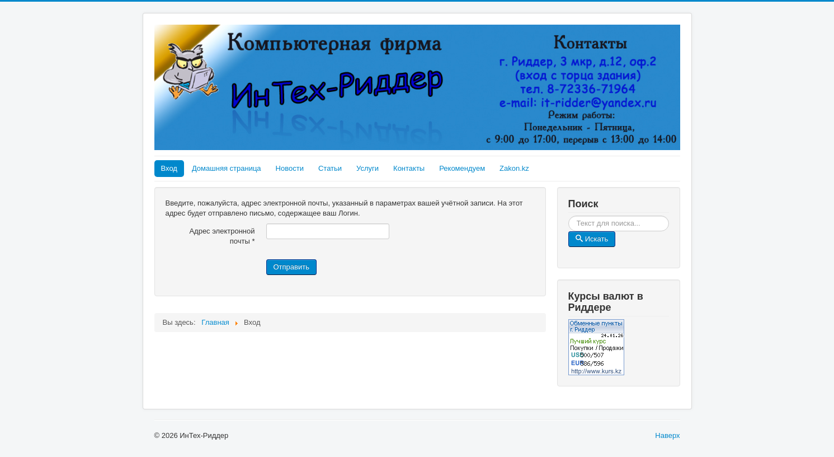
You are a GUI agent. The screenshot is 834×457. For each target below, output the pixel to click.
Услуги (367, 168)
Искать (592, 239)
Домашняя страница (226, 168)
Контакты (409, 168)
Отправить (291, 267)
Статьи (330, 168)
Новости (290, 168)
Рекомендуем (462, 168)
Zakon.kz (514, 168)
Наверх (667, 435)
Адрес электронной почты (222, 236)
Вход (169, 168)
